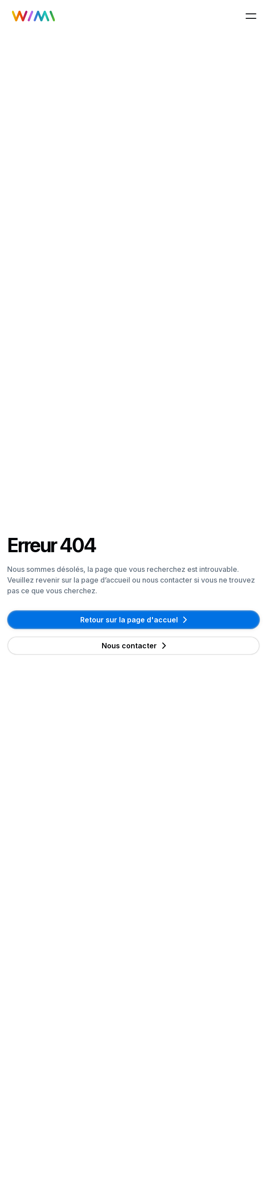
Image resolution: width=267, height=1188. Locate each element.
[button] (251, 16)
